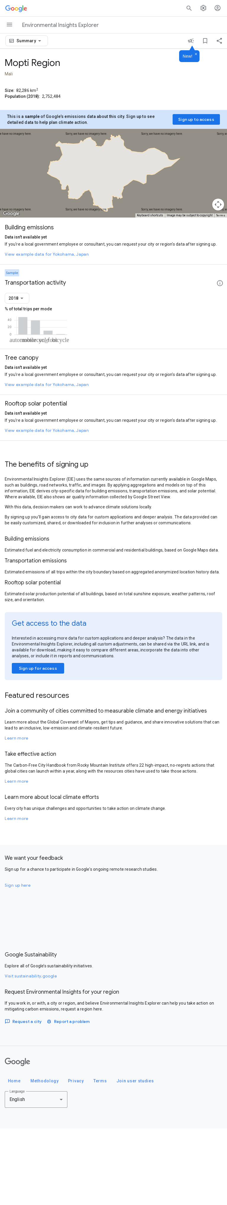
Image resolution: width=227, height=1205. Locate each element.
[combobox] (30, 40)
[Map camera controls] (218, 204)
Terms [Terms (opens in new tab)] (221, 215)
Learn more (16, 814)
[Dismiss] (196, 54)
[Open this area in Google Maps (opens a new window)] (11, 214)
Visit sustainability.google (31, 1052)
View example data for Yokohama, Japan (47, 254)
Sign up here (17, 961)
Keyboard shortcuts (150, 215)
